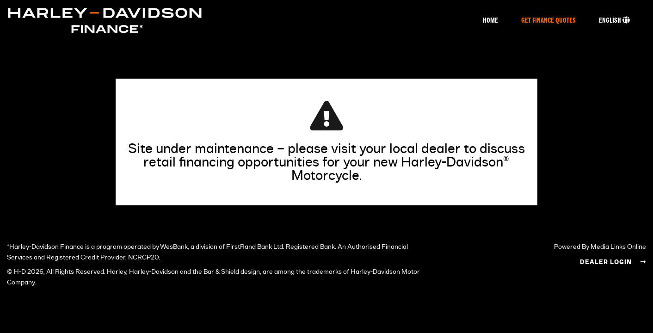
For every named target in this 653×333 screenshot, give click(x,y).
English (614, 20)
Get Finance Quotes (548, 21)
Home (490, 21)
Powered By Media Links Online (600, 246)
